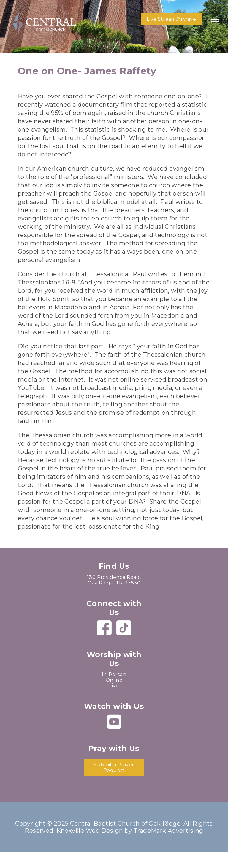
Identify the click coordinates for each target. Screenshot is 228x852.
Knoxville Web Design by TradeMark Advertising (129, 830)
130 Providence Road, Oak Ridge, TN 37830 (114, 580)
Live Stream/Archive (171, 19)
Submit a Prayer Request (114, 767)
